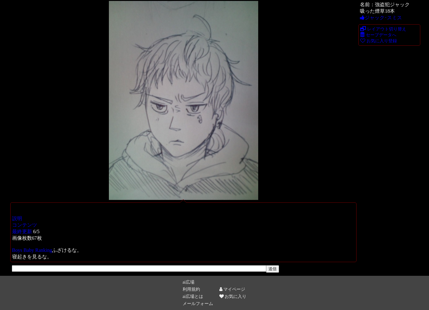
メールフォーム (198, 303)
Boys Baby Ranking (32, 250)
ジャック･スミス (381, 17)
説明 (17, 218)
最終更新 (22, 231)
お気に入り (233, 296)
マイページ (232, 289)
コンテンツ (24, 225)
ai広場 (188, 282)
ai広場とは (193, 296)
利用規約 (191, 289)
